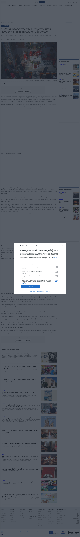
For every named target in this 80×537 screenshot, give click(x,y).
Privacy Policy (47, 291)
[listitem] (40, 264)
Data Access (40, 291)
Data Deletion (32, 291)
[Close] (63, 246)
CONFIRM (30, 286)
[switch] (56, 267)
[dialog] (40, 268)
